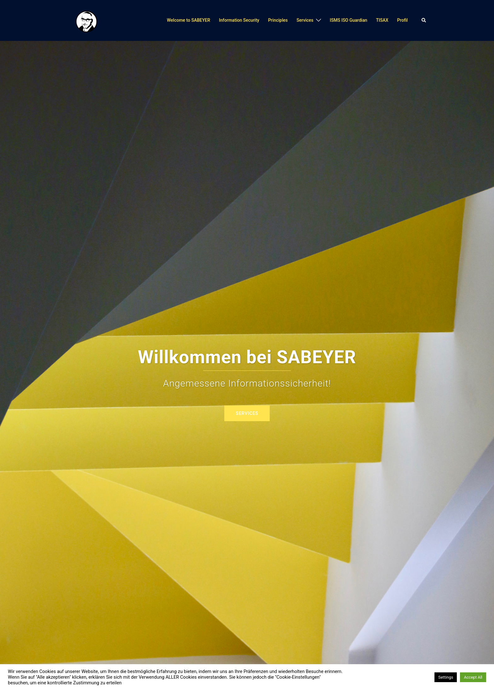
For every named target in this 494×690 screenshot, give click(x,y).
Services (304, 20)
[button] (424, 20)
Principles (278, 20)
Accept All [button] (473, 677)
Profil (402, 20)
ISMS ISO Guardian (348, 20)
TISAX (382, 20)
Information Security (239, 20)
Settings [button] (445, 677)
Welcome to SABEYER (188, 20)
